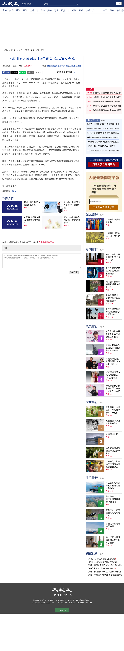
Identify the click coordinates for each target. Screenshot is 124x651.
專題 (56, 10)
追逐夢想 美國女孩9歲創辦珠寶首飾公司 (32, 220)
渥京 (37, 50)
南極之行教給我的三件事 (113, 525)
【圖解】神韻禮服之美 (113, 220)
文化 (94, 10)
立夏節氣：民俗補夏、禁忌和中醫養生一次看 (113, 410)
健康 (112, 10)
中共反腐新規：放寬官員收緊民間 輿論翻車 (113, 298)
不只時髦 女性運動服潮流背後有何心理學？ (113, 540)
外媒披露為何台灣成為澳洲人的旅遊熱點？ (113, 485)
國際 (25, 10)
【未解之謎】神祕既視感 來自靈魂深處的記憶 (113, 464)
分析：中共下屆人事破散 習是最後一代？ (113, 257)
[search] (61, 3)
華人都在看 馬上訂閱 (103, 207)
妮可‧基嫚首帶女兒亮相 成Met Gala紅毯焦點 (113, 375)
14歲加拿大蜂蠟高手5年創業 (58, 66)
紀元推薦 (94, 120)
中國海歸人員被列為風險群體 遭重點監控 (103, 142)
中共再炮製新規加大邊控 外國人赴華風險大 (113, 312)
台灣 (32, 10)
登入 (118, 3)
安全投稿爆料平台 (46, 242)
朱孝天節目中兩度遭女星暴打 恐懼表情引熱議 (113, 334)
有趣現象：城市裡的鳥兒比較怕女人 (113, 513)
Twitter (14, 72)
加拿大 (19, 50)
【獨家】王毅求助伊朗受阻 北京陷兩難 (102, 562)
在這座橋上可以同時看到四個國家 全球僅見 (113, 499)
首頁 (5, 50)
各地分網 (12, 50)
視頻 (63, 10)
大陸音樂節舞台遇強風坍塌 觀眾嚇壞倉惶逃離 (113, 348)
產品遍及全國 (75, 66)
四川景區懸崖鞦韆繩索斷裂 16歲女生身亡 (113, 284)
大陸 (4, 10)
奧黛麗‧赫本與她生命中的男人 (113, 422)
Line (22, 72)
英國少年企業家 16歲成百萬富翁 (32, 203)
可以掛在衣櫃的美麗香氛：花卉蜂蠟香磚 (72, 220)
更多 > (103, 120)
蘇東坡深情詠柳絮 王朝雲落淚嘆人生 (113, 451)
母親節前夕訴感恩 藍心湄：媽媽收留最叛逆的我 (113, 388)
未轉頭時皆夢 (112, 434)
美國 (11, 10)
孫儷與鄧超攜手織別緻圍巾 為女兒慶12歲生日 (113, 361)
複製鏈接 (30, 72)
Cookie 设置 (62, 610)
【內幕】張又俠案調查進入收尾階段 (101, 146)
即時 (43, 10)
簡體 (29, 3)
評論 (49, 10)
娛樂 (88, 10)
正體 (24, 3)
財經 (81, 10)
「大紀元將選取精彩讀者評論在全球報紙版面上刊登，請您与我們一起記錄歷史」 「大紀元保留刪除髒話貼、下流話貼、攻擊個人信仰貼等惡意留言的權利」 (41, 261)
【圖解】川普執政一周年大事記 (113, 234)
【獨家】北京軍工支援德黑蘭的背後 (101, 568)
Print (38, 72)
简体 (63, 72)
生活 (105, 10)
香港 (18, 10)
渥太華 (26, 50)
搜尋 (76, 3)
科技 (74, 10)
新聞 (32, 50)
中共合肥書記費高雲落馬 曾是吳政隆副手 (113, 271)
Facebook (6, 72)
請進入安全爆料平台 (104, 164)
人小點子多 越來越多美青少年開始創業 (72, 205)
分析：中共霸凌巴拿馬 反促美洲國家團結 (103, 133)
